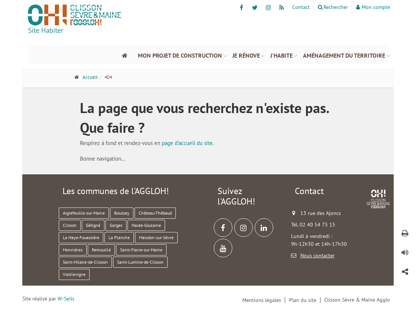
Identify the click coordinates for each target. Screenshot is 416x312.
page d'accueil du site (187, 143)
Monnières (73, 250)
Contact (301, 7)
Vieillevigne (74, 274)
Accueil (90, 77)
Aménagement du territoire (344, 54)
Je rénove (246, 54)
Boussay (121, 213)
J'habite (281, 54)
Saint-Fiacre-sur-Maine (141, 250)
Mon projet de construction (180, 54)
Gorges (116, 225)
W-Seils (66, 298)
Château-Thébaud (155, 213)
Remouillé (101, 250)
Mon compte (373, 7)
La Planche (119, 237)
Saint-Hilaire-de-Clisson (85, 262)
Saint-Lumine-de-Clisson (140, 262)
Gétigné (93, 225)
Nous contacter (317, 255)
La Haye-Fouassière (81, 237)
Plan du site (302, 300)
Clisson (70, 225)
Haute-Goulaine (146, 225)
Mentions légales (261, 300)
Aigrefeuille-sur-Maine (84, 213)
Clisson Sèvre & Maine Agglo (357, 299)
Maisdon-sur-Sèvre (156, 237)
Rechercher (333, 7)
